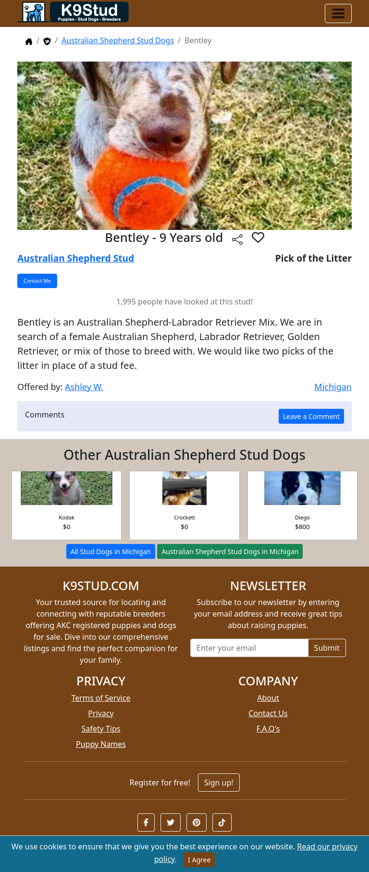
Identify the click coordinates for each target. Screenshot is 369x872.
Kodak (66, 517)
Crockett (184, 517)
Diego (302, 517)
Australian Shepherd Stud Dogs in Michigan (229, 551)
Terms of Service (101, 698)
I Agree (199, 859)
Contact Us (267, 713)
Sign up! (219, 782)
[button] (146, 822)
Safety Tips (101, 728)
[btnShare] (237, 239)
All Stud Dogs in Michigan (111, 551)
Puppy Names (101, 744)
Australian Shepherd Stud (75, 258)
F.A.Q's (268, 728)
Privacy (100, 713)
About (268, 698)
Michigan (333, 386)
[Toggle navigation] (338, 13)
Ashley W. (84, 386)
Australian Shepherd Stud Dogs (118, 40)
